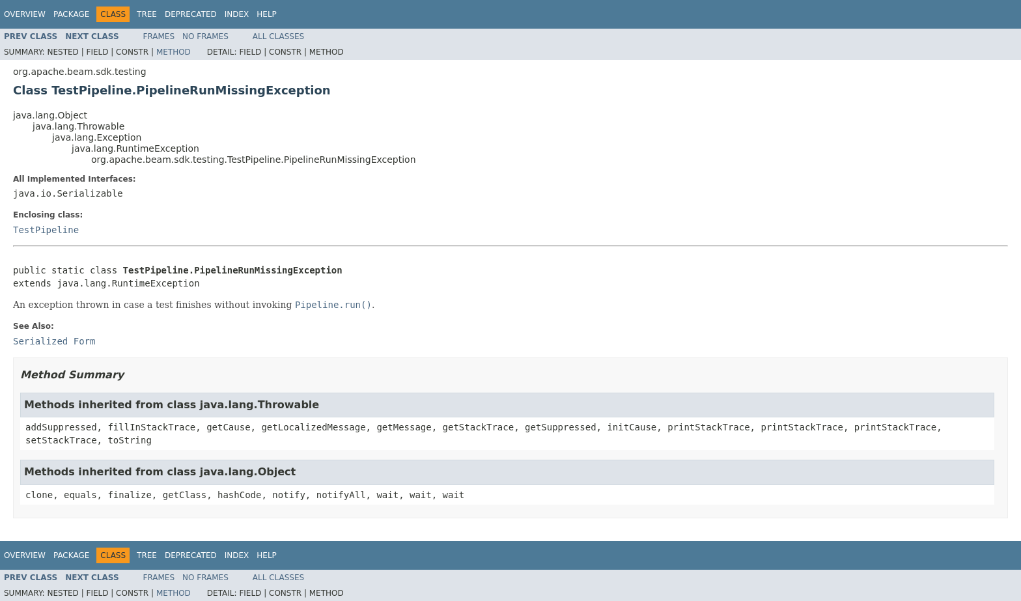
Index (237, 14)
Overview (25, 14)
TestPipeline (46, 230)
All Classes (278, 36)
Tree (147, 14)
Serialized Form (54, 341)
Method (173, 52)
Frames (159, 36)
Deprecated (191, 14)
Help (267, 14)
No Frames (205, 36)
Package (71, 14)
